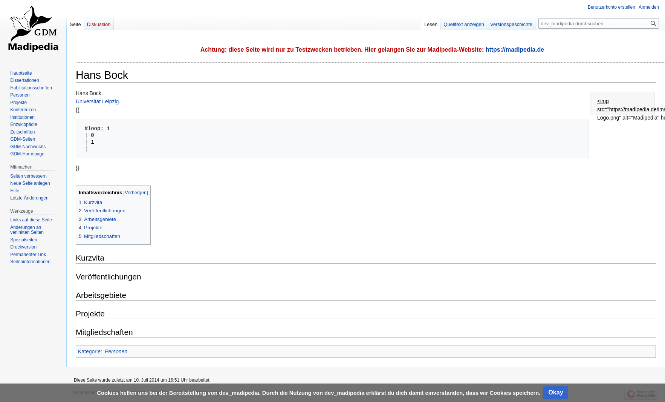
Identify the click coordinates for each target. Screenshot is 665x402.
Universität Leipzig (97, 101)
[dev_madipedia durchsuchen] (598, 23)
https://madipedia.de (515, 49)
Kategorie (89, 351)
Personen (116, 351)
